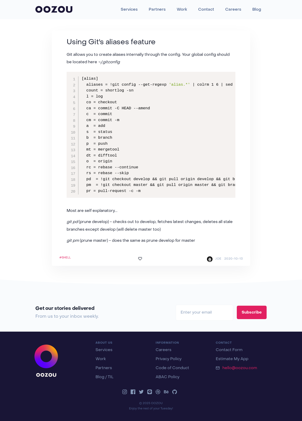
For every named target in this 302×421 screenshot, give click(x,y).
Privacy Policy (169, 359)
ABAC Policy (167, 377)
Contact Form (229, 350)
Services (104, 350)
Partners (157, 10)
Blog (256, 10)
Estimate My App (232, 359)
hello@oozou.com (239, 368)
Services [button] (129, 10)
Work (182, 10)
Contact (206, 10)
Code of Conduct (172, 368)
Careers (233, 10)
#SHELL (65, 257)
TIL (111, 377)
